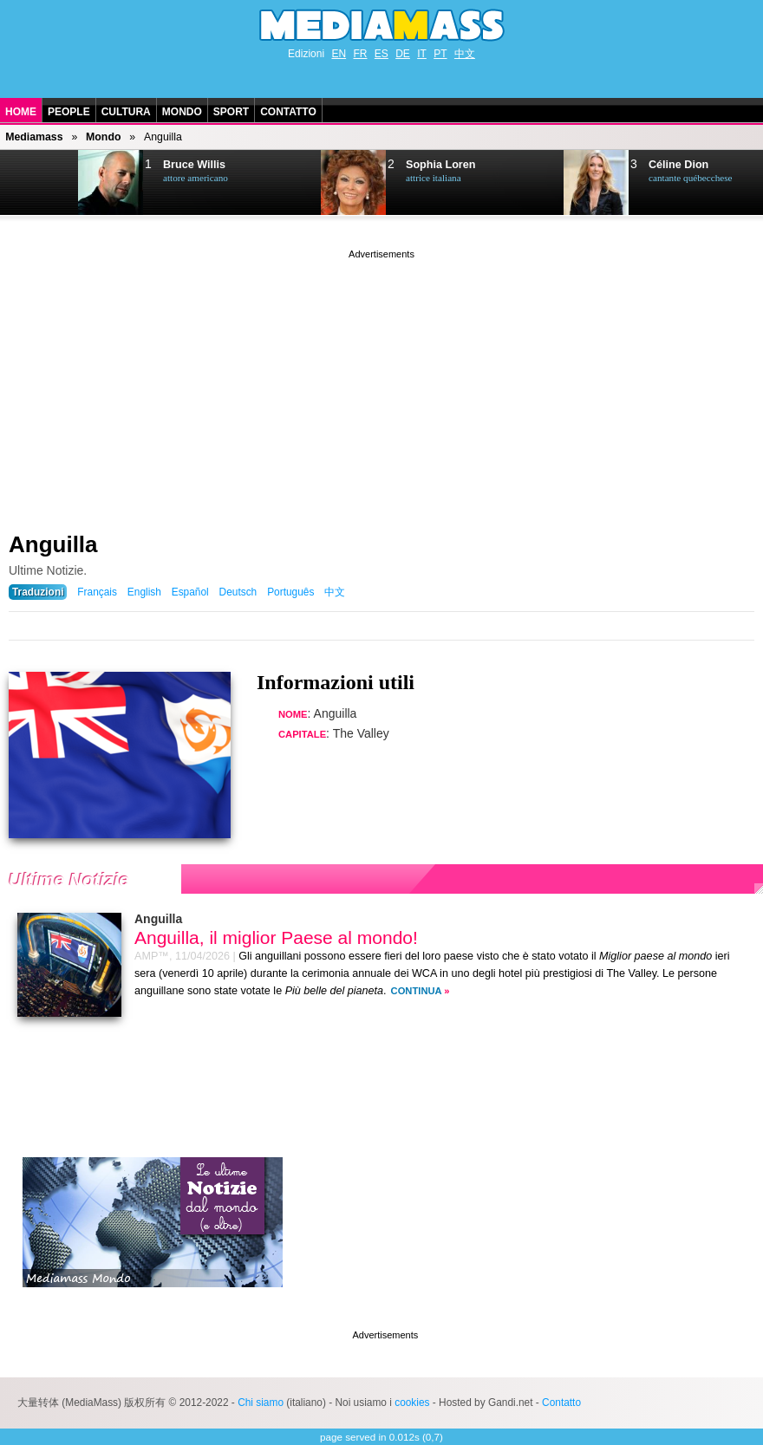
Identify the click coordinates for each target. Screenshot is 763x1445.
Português (290, 592)
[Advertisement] (381, 384)
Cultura (126, 112)
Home (20, 112)
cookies (412, 1402)
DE (402, 54)
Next (40, 183)
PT (440, 54)
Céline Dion (678, 165)
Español (190, 592)
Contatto (288, 112)
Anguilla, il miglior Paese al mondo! (276, 937)
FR (360, 54)
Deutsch (238, 592)
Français (97, 592)
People (69, 112)
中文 (464, 54)
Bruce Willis (194, 165)
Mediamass (33, 137)
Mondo (182, 112)
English (144, 592)
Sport (231, 112)
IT (422, 54)
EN (338, 54)
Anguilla (53, 544)
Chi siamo (261, 1402)
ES (381, 54)
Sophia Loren (440, 165)
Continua (416, 991)
